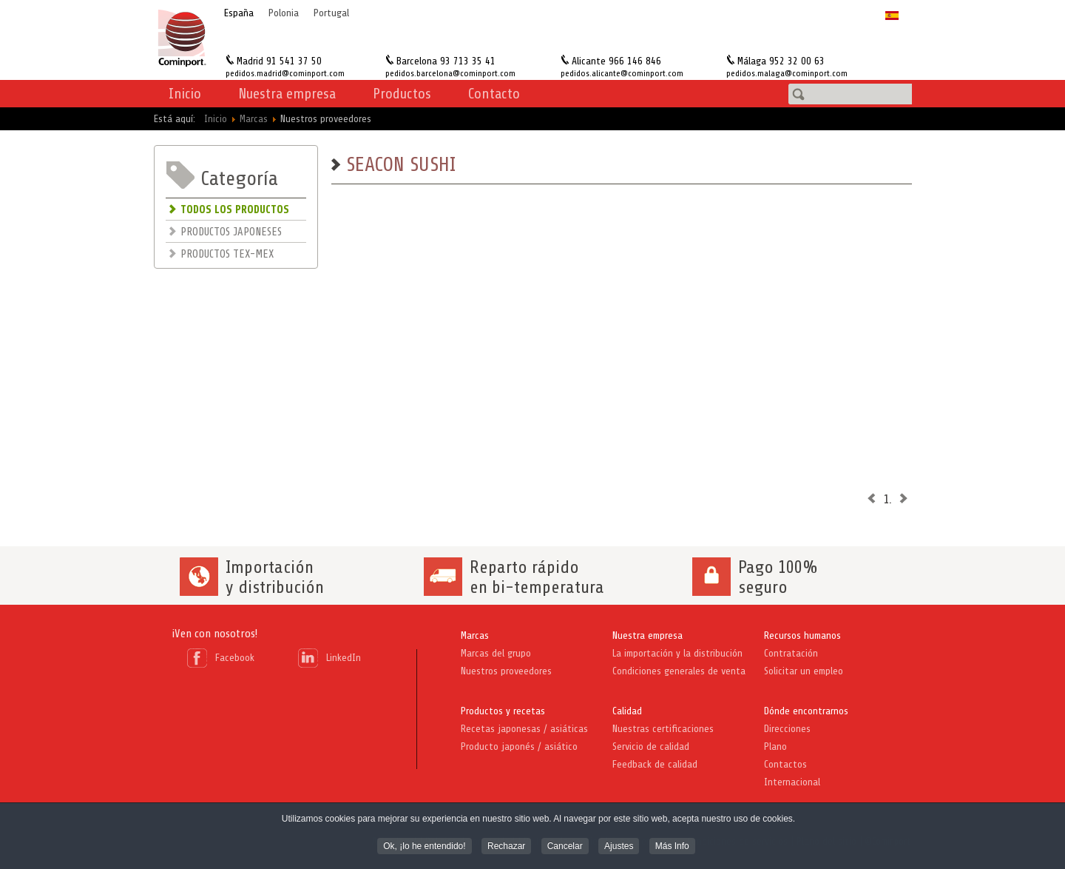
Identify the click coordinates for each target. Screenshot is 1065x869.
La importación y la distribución (677, 653)
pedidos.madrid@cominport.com (285, 73)
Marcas (475, 635)
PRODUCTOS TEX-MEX (227, 254)
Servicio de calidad (650, 746)
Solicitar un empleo (803, 671)
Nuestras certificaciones (663, 728)
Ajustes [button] (618, 847)
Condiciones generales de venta (679, 671)
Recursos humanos (802, 635)
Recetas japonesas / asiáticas (524, 728)
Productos (402, 93)
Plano (775, 746)
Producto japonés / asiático (519, 746)
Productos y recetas (503, 711)
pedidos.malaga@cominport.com (787, 73)
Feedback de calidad (654, 764)
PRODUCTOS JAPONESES (231, 232)
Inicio (185, 93)
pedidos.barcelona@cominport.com (450, 73)
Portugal (331, 13)
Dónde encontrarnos (806, 711)
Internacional (792, 782)
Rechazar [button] (506, 847)
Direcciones (787, 728)
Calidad (627, 711)
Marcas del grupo (496, 653)
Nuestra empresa (647, 635)
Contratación (791, 653)
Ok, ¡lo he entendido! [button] (424, 847)
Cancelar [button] (565, 847)
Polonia (283, 13)
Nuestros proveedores (506, 671)
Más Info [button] (672, 847)
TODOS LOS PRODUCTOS (234, 210)
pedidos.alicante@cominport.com (622, 73)
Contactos (785, 764)
